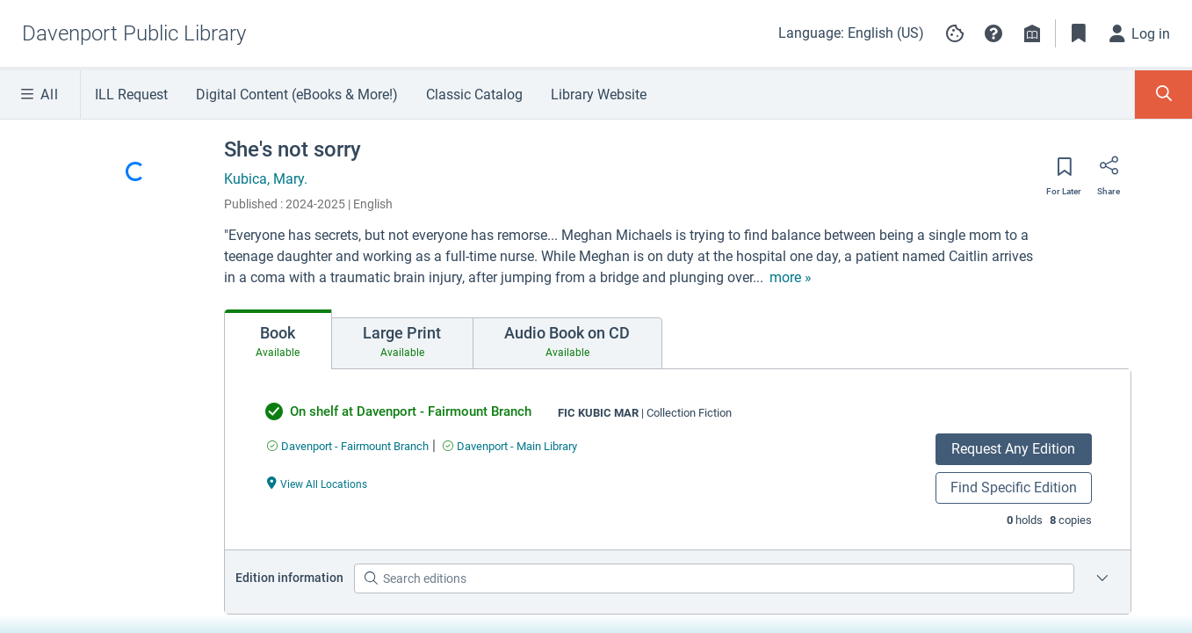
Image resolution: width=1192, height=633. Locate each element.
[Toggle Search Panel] (1163, 94)
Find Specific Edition (1013, 487)
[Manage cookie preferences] (955, 33)
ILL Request (131, 94)
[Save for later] (1064, 172)
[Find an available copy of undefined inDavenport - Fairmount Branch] (348, 446)
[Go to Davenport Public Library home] (134, 33)
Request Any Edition (1013, 448)
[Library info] (1032, 33)
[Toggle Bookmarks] (1078, 33)
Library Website (599, 94)
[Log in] (1140, 33)
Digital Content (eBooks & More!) (297, 94)
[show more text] (790, 277)
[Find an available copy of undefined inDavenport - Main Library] (510, 446)
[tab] (278, 339)
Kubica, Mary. (265, 179)
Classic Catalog (474, 94)
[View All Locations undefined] (317, 483)
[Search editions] (713, 578)
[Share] (1109, 171)
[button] (993, 33)
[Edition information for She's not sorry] (1102, 578)
